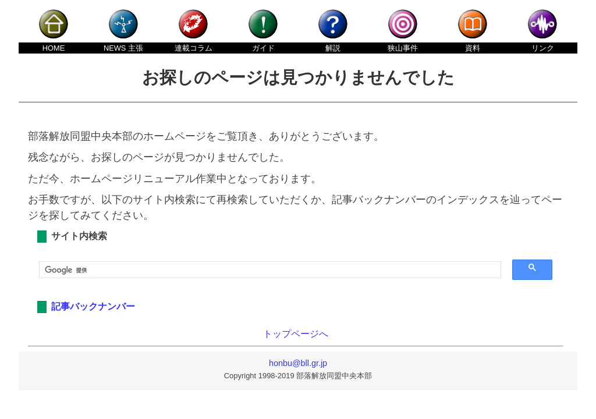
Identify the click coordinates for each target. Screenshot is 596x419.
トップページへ (295, 334)
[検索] (266, 270)
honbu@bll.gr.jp (298, 363)
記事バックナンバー (93, 306)
